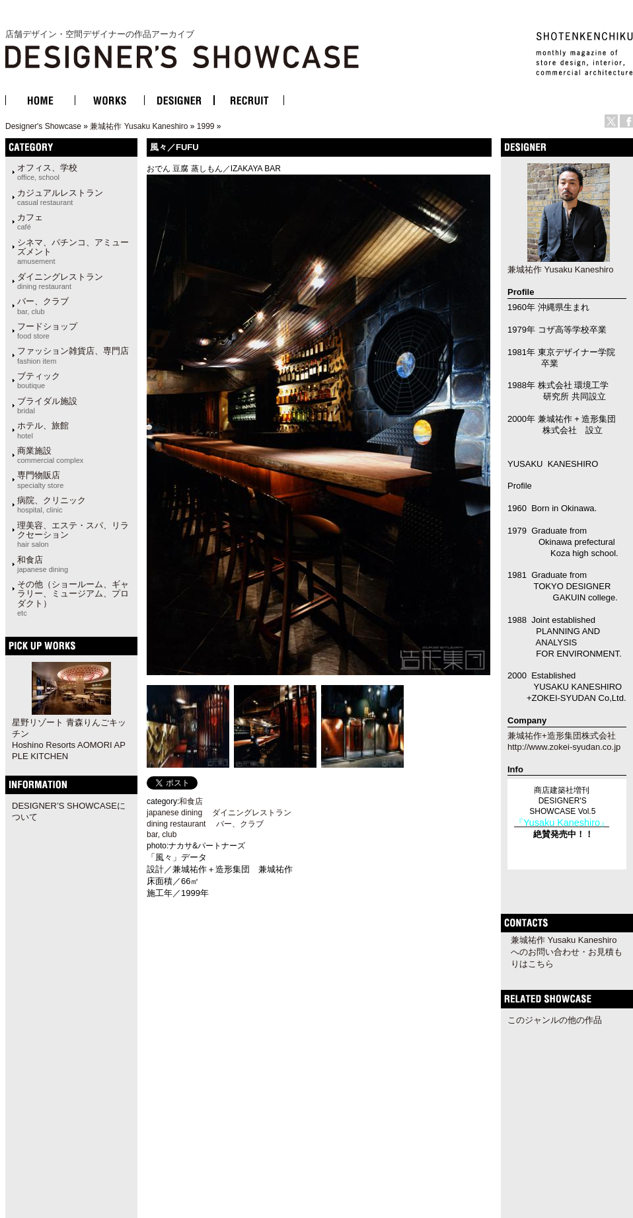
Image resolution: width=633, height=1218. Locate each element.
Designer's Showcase (43, 126)
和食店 (42, 564)
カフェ (30, 221)
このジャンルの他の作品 (554, 1020)
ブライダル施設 (47, 405)
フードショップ (47, 330)
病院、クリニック (51, 504)
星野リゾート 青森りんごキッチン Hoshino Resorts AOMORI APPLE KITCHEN (69, 739)
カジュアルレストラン (60, 197)
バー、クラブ (43, 305)
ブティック (38, 380)
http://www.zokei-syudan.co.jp (563, 747)
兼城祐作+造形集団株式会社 (561, 736)
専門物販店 (40, 479)
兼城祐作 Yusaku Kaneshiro (139, 126)
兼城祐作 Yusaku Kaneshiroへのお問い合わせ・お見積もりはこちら (566, 952)
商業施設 (50, 455)
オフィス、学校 (47, 172)
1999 (206, 126)
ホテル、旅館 (43, 430)
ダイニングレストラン (60, 281)
